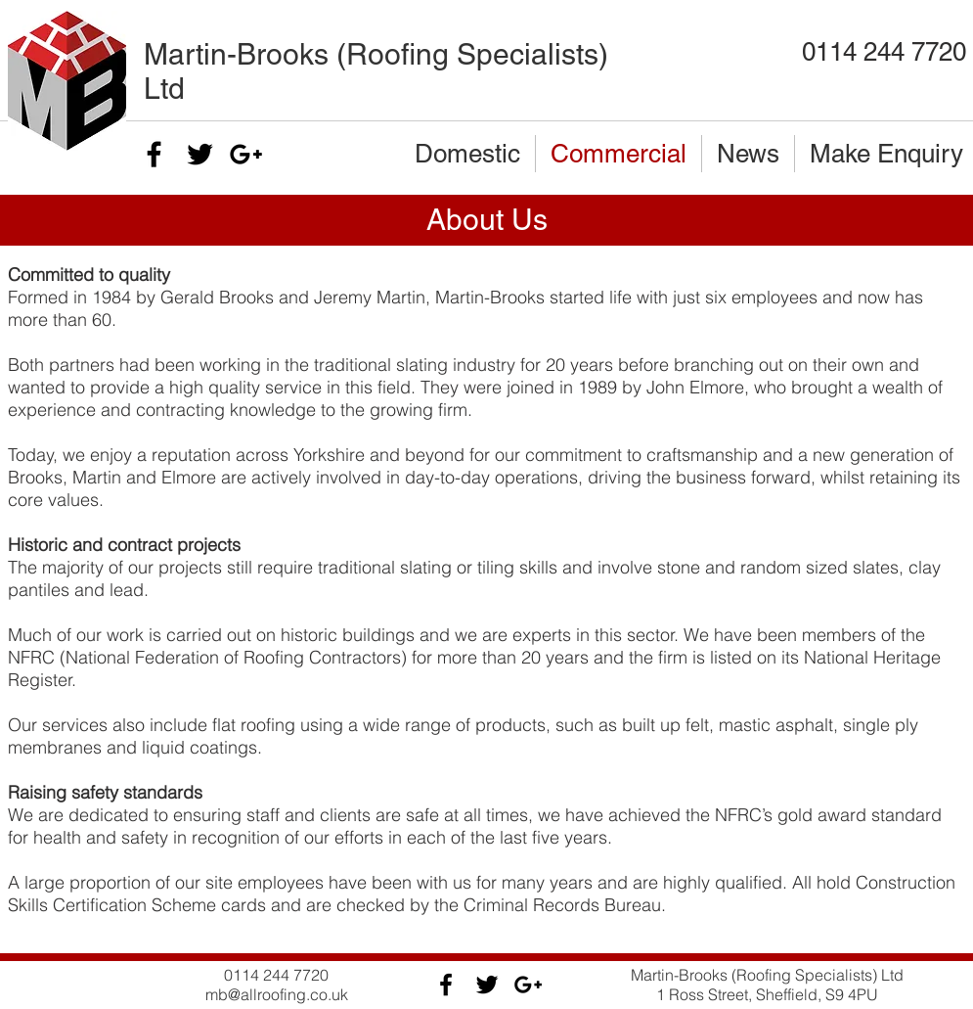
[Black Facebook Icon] (154, 154)
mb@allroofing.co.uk (276, 994)
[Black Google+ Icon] (246, 154)
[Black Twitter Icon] (200, 154)
